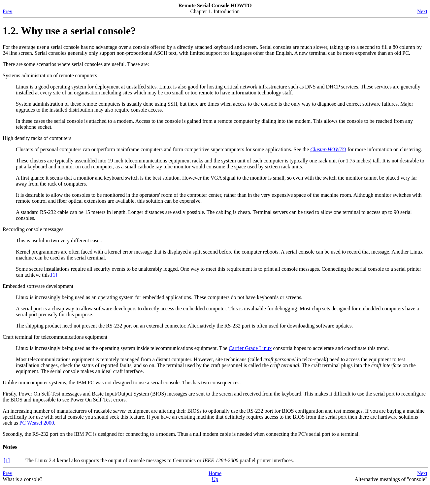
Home (215, 473)
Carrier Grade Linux (250, 348)
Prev (7, 11)
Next (422, 11)
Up (215, 479)
